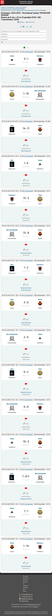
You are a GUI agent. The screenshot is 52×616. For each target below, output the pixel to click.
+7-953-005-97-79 (26, 594)
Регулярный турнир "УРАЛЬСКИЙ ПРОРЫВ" (12, 8)
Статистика (31, 22)
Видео (24, 591)
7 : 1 (26, 511)
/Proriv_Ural (24, 601)
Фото (24, 589)
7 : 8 (24, 476)
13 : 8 (26, 232)
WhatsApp (25, 587)
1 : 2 (26, 267)
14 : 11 (26, 128)
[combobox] (24, 31)
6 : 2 (26, 371)
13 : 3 (26, 197)
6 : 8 (26, 406)
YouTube (25, 581)
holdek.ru (35, 606)
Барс (11, 473)
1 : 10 (26, 93)
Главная (3, 7)
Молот (12, 543)
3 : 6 (26, 302)
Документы (26, 578)
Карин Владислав (26, 322)
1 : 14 (26, 545)
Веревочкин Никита (26, 498)
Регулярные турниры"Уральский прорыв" (26, 2)
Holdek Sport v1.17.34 (34, 604)
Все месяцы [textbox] (5, 39)
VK (23, 583)
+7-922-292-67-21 (26, 596)
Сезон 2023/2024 (20, 7)
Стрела (12, 508)
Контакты (25, 576)
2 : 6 (26, 337)
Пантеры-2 (40, 543)
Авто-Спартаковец (40, 473)
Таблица (21, 22)
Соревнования (10, 7)
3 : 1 (26, 58)
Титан (40, 508)
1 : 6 (26, 163)
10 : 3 (26, 441)
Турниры (25, 579)
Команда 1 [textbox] (4, 34)
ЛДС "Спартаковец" (27, 538)
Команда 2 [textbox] (4, 36)
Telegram (25, 585)
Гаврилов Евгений (26, 566)
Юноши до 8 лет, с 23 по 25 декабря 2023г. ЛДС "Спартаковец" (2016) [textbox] (20, 31)
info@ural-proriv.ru (27, 598)
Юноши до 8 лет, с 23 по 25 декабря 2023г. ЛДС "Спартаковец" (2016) (20, 10)
